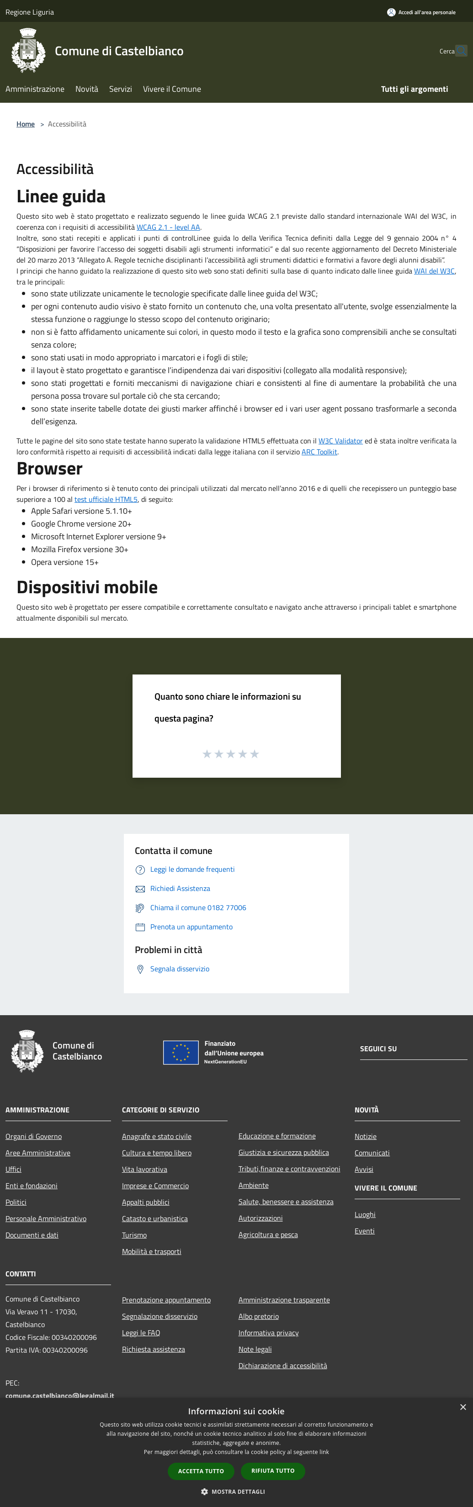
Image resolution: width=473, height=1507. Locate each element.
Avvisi (364, 1169)
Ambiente (254, 1185)
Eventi (365, 1230)
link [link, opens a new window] (324, 1452)
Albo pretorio (259, 1316)
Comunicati (372, 1152)
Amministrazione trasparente (284, 1299)
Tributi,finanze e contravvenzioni (289, 1168)
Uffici (13, 1169)
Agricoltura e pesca (268, 1234)
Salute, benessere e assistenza (286, 1201)
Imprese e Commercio (155, 1185)
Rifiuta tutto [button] (273, 1471)
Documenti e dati (31, 1234)
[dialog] (236, 1452)
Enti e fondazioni (31, 1185)
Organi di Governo (33, 1136)
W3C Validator (341, 440)
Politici (16, 1201)
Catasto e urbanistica (155, 1218)
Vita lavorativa (144, 1169)
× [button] (462, 1407)
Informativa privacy (269, 1332)
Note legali (255, 1349)
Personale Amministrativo (45, 1218)
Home (25, 123)
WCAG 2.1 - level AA (168, 226)
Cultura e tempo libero (156, 1152)
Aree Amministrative (37, 1152)
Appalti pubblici (146, 1201)
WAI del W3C (434, 270)
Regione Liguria (29, 11)
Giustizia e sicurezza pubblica (284, 1152)
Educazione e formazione (277, 1135)
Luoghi (365, 1214)
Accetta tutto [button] (201, 1471)
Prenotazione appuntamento (166, 1299)
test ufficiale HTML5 (106, 499)
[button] (237, 1491)
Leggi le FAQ (141, 1332)
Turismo (134, 1234)
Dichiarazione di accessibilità (283, 1365)
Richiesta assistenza (153, 1349)
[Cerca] (457, 51)
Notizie (366, 1136)
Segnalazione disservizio (159, 1316)
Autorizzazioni (261, 1217)
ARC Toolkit (319, 451)
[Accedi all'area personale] (421, 12)
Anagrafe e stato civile (156, 1136)
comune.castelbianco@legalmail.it (59, 1395)
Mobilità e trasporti (151, 1251)
